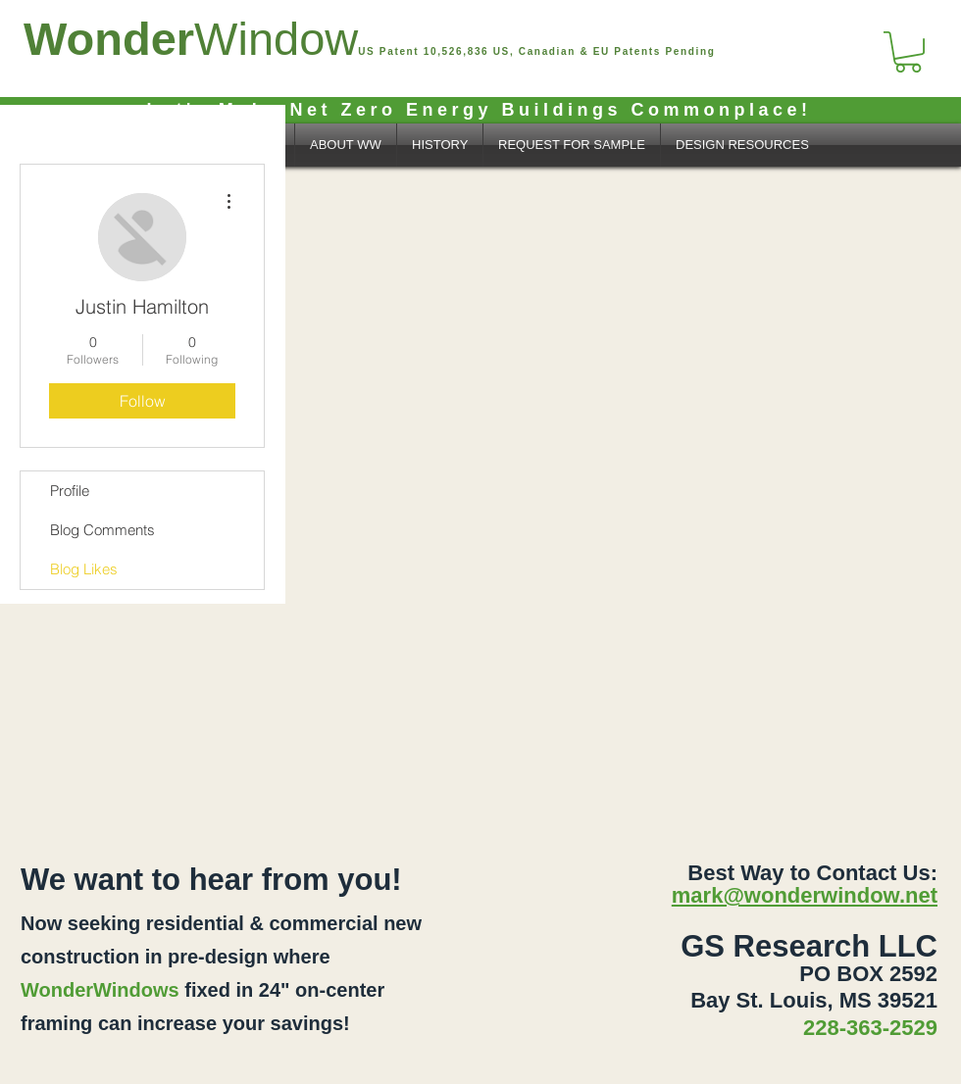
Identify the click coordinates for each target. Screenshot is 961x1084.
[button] (908, 52)
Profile (69, 490)
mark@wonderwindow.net (804, 895)
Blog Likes (84, 569)
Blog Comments (102, 529)
